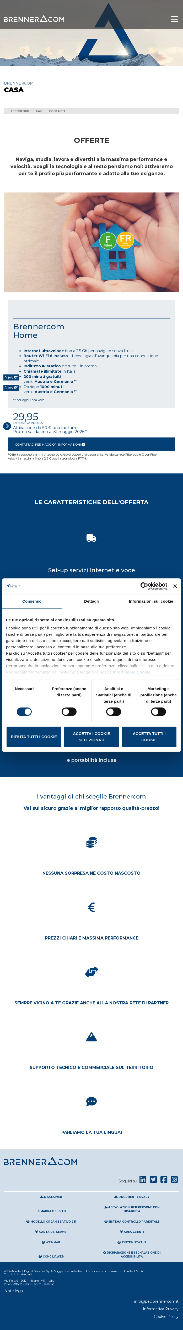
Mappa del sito (51, 1211)
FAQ (39, 111)
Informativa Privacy (161, 1309)
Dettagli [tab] (91, 601)
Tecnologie (20, 111)
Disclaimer (51, 1197)
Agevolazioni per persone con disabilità (132, 1209)
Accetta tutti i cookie (149, 736)
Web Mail (51, 1242)
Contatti (57, 111)
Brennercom (91, 87)
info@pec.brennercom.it (156, 1301)
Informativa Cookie (131, 672)
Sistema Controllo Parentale (132, 1221)
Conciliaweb (51, 1256)
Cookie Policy (166, 1316)
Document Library (131, 1197)
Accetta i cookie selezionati (91, 736)
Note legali (14, 1291)
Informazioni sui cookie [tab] (151, 601)
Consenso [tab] (31, 601)
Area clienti (132, 1232)
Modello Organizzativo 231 (51, 1221)
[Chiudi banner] (175, 586)
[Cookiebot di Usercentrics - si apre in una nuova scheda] (144, 586)
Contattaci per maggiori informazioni (50, 444)
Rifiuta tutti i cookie (34, 736)
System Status (132, 1242)
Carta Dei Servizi (51, 1232)
